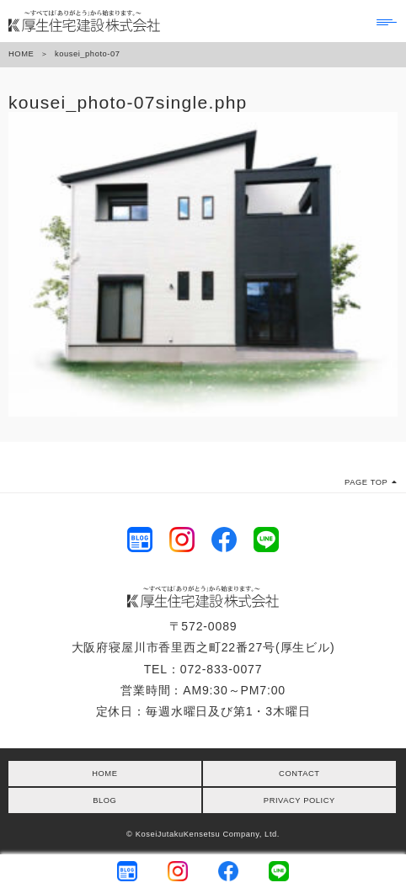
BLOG (104, 800)
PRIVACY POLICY (299, 800)
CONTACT (299, 773)
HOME (21, 54)
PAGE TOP (371, 482)
